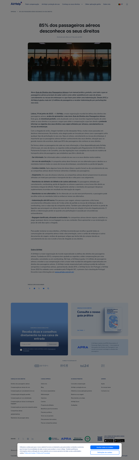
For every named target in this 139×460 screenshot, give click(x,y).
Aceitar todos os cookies (105, 447)
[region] (69, 450)
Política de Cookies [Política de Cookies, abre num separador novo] (30, 453)
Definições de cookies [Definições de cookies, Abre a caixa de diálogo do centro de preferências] (104, 452)
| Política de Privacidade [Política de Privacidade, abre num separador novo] (43, 453)
